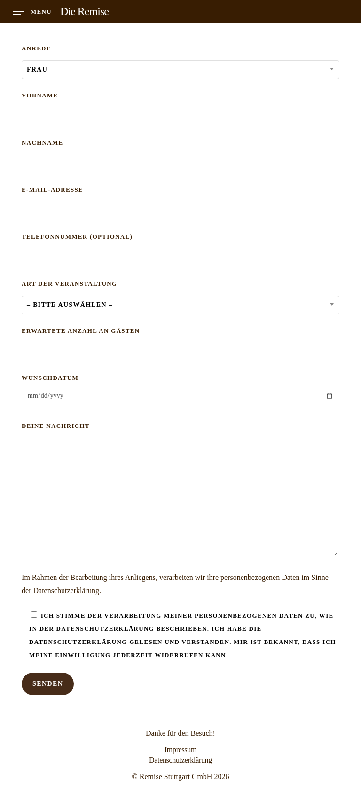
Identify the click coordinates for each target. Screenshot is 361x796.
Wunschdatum (180, 391)
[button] (32, 11)
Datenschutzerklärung (66, 591)
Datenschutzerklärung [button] (180, 760)
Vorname (180, 108)
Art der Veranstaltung (180, 296)
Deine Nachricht (180, 491)
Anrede (180, 61)
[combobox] (180, 69)
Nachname (180, 155)
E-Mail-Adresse (180, 202)
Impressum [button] (180, 750)
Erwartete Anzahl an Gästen (180, 343)
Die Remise (84, 11)
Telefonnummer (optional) (180, 249)
